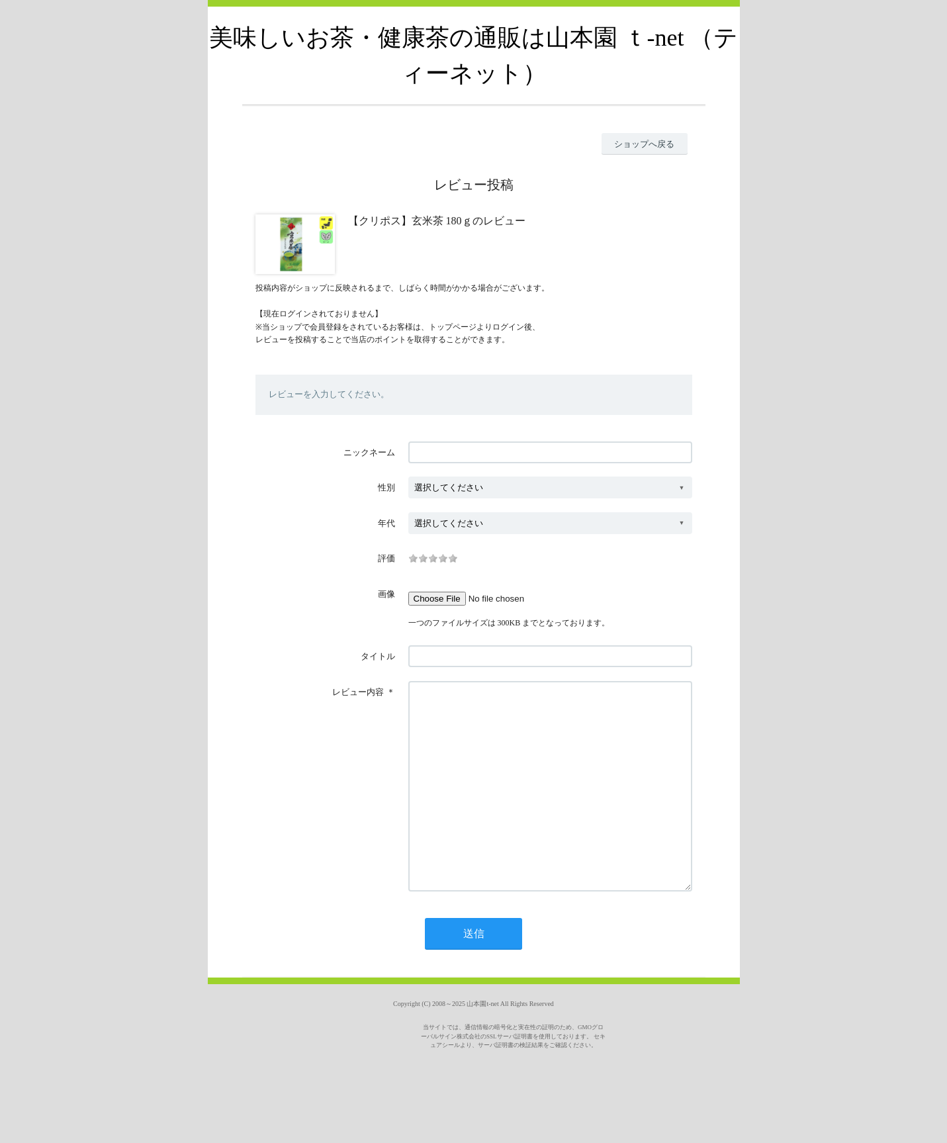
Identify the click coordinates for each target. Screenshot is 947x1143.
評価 (386, 558)
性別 (386, 487)
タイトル (378, 656)
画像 (386, 594)
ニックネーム (369, 452)
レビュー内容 (358, 692)
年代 (386, 523)
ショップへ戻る (644, 144)
